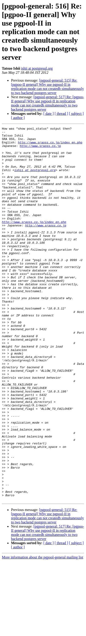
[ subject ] (76, 114)
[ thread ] (61, 114)
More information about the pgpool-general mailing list (42, 632)
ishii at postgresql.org (37, 68)
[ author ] (18, 118)
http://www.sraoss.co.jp (40, 150)
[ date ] (48, 114)
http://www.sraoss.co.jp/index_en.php (50, 146)
